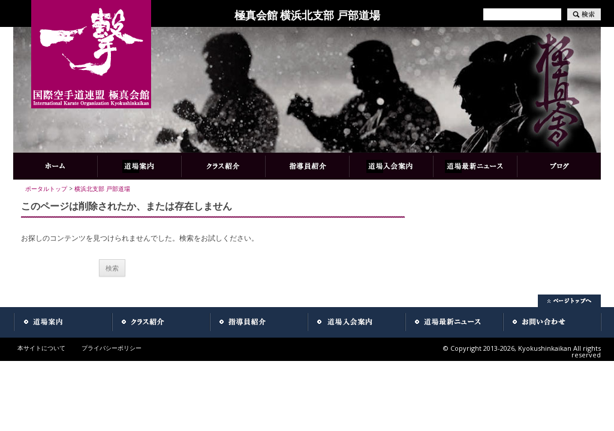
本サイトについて (41, 348)
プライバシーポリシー (112, 348)
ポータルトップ (46, 188)
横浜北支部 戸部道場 (102, 188)
